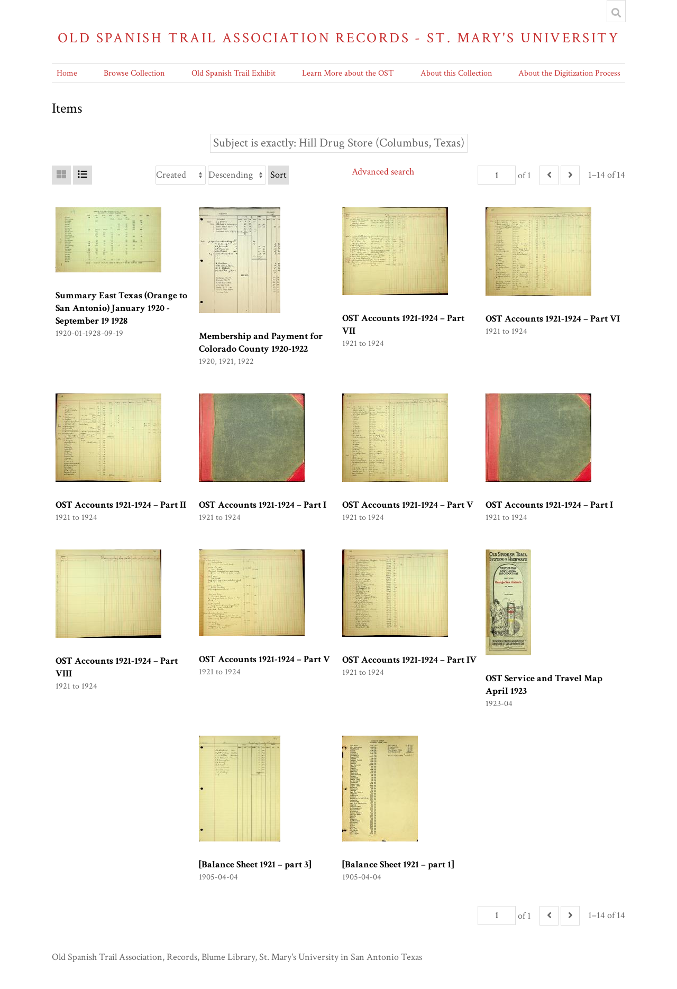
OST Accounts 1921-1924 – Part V (407, 505)
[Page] (497, 175)
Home (67, 73)
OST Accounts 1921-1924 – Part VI (553, 319)
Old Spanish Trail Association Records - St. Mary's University (338, 38)
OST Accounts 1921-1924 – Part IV (409, 660)
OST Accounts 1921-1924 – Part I (262, 505)
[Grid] (61, 175)
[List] (82, 175)
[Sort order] (237, 175)
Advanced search (383, 172)
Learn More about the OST (348, 73)
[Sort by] (180, 175)
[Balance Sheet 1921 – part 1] (398, 864)
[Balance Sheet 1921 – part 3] (255, 864)
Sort (278, 175)
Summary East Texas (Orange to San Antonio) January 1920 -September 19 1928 (121, 308)
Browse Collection (134, 73)
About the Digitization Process (569, 73)
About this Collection (456, 73)
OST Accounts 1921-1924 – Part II (121, 505)
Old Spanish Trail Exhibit (233, 73)
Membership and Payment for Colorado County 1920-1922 (261, 342)
